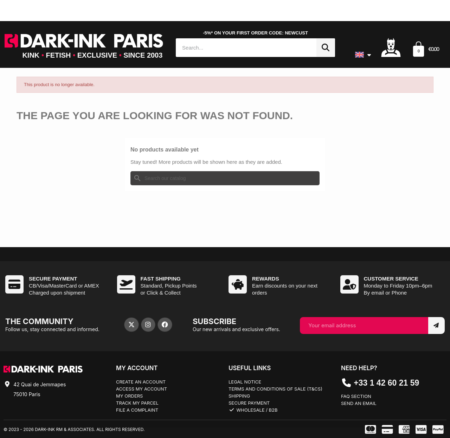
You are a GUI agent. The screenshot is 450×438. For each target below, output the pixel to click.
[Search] (225, 178)
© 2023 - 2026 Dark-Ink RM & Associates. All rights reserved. (74, 429)
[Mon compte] (390, 47)
